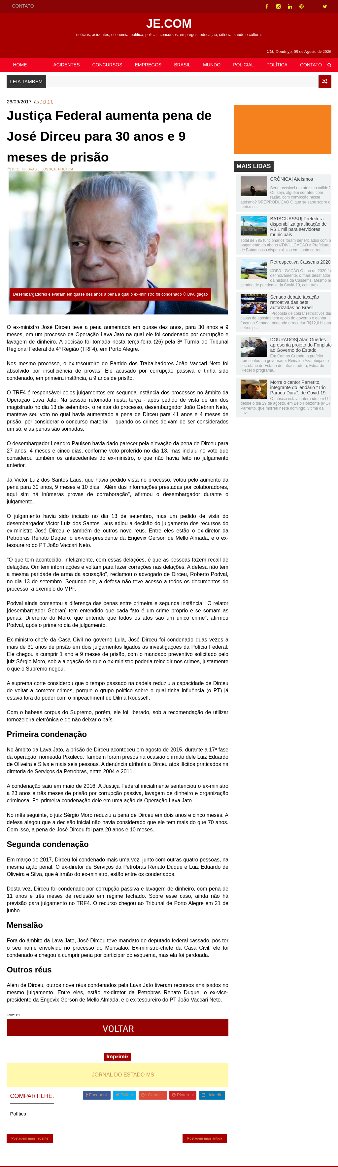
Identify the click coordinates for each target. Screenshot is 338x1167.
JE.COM (169, 23)
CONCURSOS (107, 64)
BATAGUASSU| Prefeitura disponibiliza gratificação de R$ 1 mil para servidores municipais (298, 226)
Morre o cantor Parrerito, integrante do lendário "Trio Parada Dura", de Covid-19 (298, 387)
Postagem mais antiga (203, 1139)
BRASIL (182, 64)
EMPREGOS (148, 64)
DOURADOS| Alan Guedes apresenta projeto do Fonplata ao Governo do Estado (301, 345)
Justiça (49, 170)
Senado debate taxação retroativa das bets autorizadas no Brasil (294, 302)
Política (65, 170)
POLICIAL (243, 64)
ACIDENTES (66, 64)
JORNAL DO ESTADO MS (122, 1075)
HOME (20, 64)
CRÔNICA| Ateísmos (291, 179)
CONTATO (23, 6)
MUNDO (211, 64)
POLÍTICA (276, 64)
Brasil (34, 170)
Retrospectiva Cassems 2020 (300, 262)
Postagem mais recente (29, 1139)
